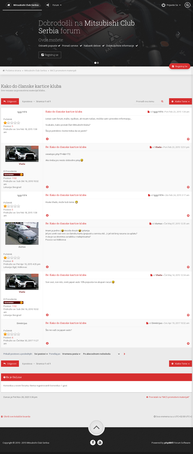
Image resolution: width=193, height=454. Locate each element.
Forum (53, 5)
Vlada (22, 163)
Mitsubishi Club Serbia (35, 70)
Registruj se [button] (49, 55)
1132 (14, 178)
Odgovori (9, 101)
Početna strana (12, 70)
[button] (15, 33)
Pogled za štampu (78, 69)
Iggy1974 (22, 111)
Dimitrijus (22, 323)
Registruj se (179, 66)
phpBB (168, 442)
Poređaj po (65, 354)
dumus (22, 246)
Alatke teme (181, 101)
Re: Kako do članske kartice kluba (66, 147)
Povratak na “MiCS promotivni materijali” (168, 397)
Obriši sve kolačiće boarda (15, 416)
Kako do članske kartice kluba (31, 86)
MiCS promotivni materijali (63, 70)
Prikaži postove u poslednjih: (25, 354)
